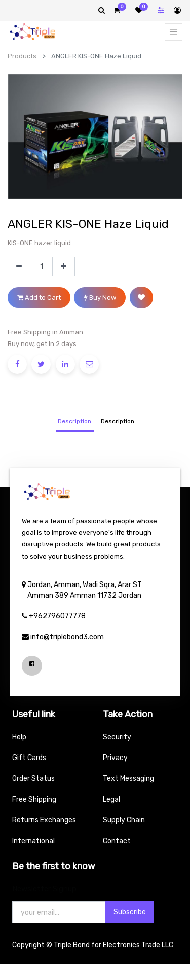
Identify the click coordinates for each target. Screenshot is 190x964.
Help (19, 737)
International (33, 841)
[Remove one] (19, 266)
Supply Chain (124, 820)
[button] (141, 297)
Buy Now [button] (100, 297)
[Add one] (63, 266)
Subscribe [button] (129, 912)
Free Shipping (34, 799)
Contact (117, 841)
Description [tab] (74, 421)
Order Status (33, 778)
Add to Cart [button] (39, 297)
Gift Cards (29, 757)
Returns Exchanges (44, 820)
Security (117, 737)
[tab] (117, 421)
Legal (111, 799)
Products (22, 56)
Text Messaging (128, 778)
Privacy (115, 757)
